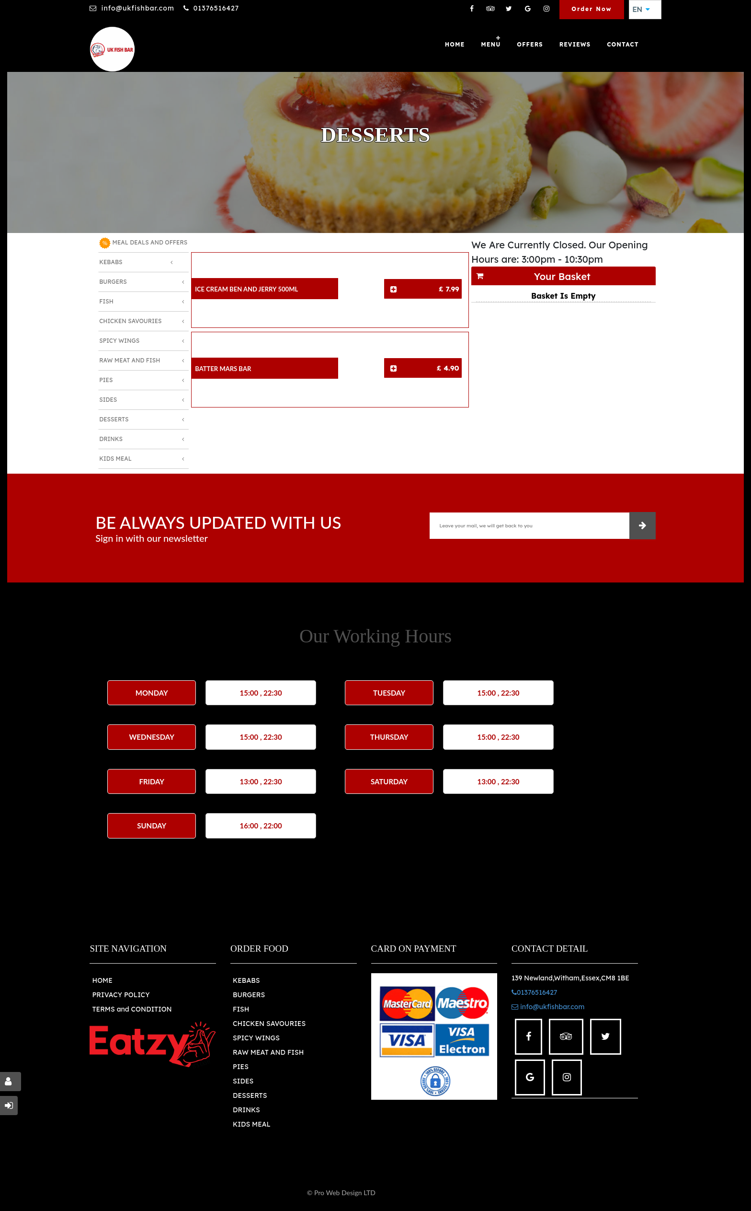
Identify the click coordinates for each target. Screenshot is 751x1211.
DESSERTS (250, 1095)
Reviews (575, 44)
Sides (108, 399)
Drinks (111, 438)
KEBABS (246, 980)
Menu (491, 44)
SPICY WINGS (256, 1038)
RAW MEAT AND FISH (268, 1052)
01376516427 (216, 8)
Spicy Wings (119, 340)
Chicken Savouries (130, 321)
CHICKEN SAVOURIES (269, 1023)
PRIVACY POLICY (120, 994)
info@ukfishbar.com (137, 8)
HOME (102, 980)
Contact (622, 44)
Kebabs (110, 262)
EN (641, 9)
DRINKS (246, 1110)
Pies (106, 380)
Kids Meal (115, 458)
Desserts (113, 419)
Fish (106, 301)
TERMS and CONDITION (131, 1009)
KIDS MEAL (252, 1124)
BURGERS (249, 994)
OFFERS (530, 44)
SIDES (243, 1081)
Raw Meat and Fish (129, 360)
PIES (241, 1066)
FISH (241, 1009)
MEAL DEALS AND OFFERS (143, 243)
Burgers (113, 281)
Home (455, 44)
